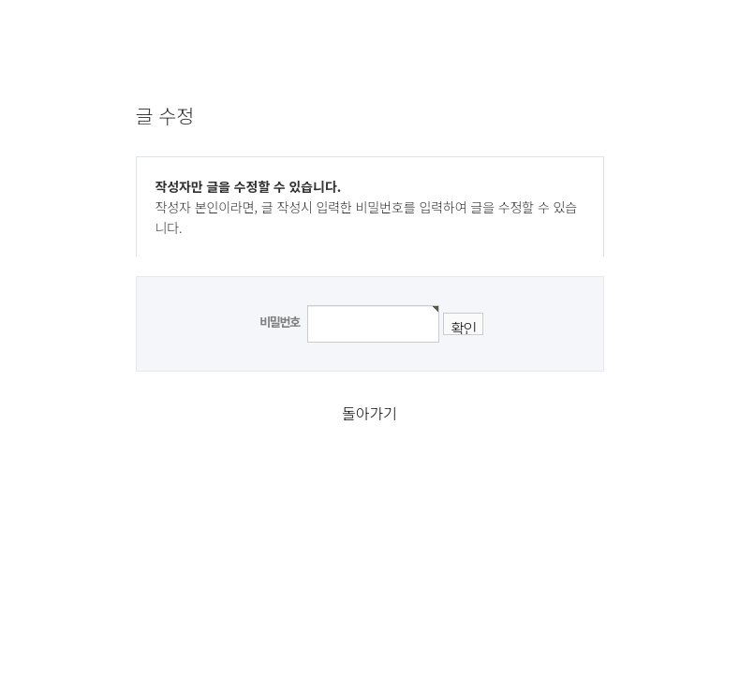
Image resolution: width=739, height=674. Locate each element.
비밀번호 (279, 321)
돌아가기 (369, 413)
